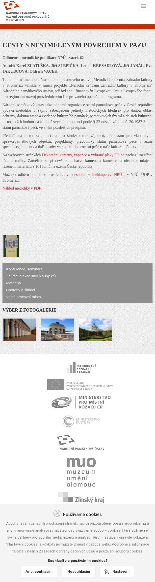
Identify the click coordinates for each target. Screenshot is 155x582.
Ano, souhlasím (39, 571)
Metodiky (13, 283)
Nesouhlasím (78, 571)
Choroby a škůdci (20, 290)
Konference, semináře (24, 269)
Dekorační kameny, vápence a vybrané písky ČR (81, 155)
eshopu (79, 174)
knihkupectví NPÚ (107, 174)
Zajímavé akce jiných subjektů (31, 276)
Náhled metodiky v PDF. (22, 188)
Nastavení (120, 571)
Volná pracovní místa (23, 297)
